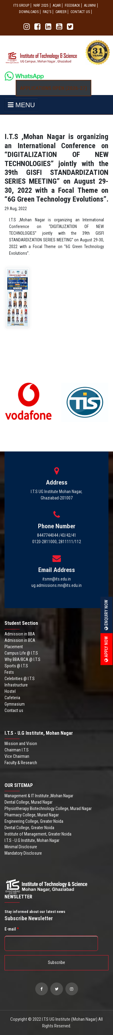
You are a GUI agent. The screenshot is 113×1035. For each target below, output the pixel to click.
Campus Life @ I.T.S (21, 653)
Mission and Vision (21, 743)
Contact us (14, 710)
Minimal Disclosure (21, 846)
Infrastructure (16, 685)
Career (60, 12)
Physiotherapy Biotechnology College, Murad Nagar (48, 808)
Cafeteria (12, 697)
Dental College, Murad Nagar (28, 802)
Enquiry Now (106, 615)
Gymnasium (15, 704)
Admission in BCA (20, 640)
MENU (21, 105)
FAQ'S (47, 12)
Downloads (29, 12)
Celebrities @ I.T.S (20, 678)
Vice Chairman (17, 756)
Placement (14, 646)
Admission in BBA (20, 634)
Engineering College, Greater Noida (34, 821)
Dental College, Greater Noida (29, 827)
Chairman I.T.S (17, 749)
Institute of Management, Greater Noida (38, 834)
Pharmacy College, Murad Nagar (32, 814)
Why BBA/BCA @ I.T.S (22, 659)
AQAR (57, 5)
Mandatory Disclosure (23, 853)
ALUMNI (90, 5)
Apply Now (106, 649)
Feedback (72, 5)
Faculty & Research (21, 762)
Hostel (10, 691)
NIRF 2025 (41, 5)
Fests (9, 672)
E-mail (12, 929)
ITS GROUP (21, 5)
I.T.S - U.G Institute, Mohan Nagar (32, 840)
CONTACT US (80, 12)
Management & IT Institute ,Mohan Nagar (39, 795)
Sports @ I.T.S (16, 665)
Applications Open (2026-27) (53, 88)
